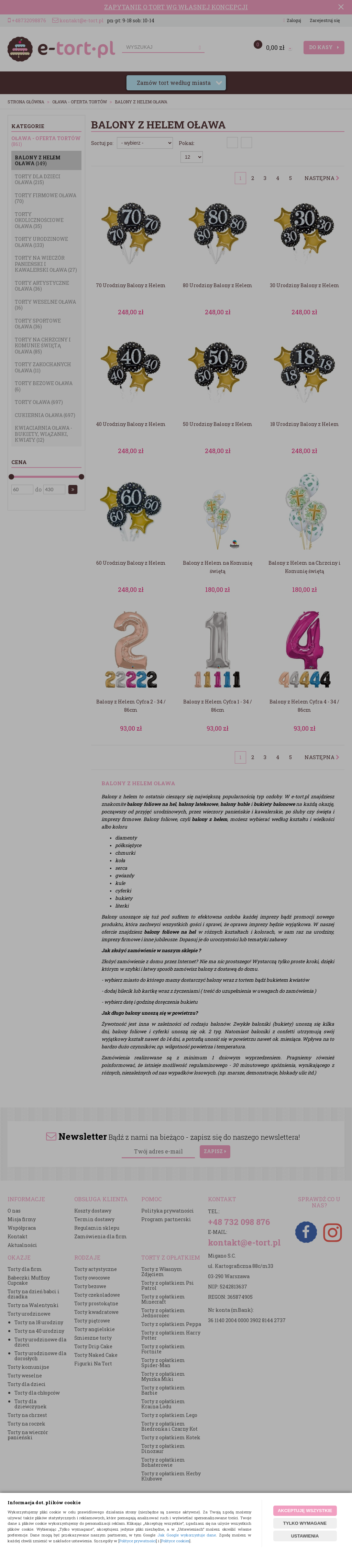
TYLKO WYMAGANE (305, 1523)
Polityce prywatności (137, 1540)
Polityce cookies (175, 1540)
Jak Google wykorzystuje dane (186, 1535)
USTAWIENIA (305, 1536)
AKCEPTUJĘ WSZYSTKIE (305, 1510)
